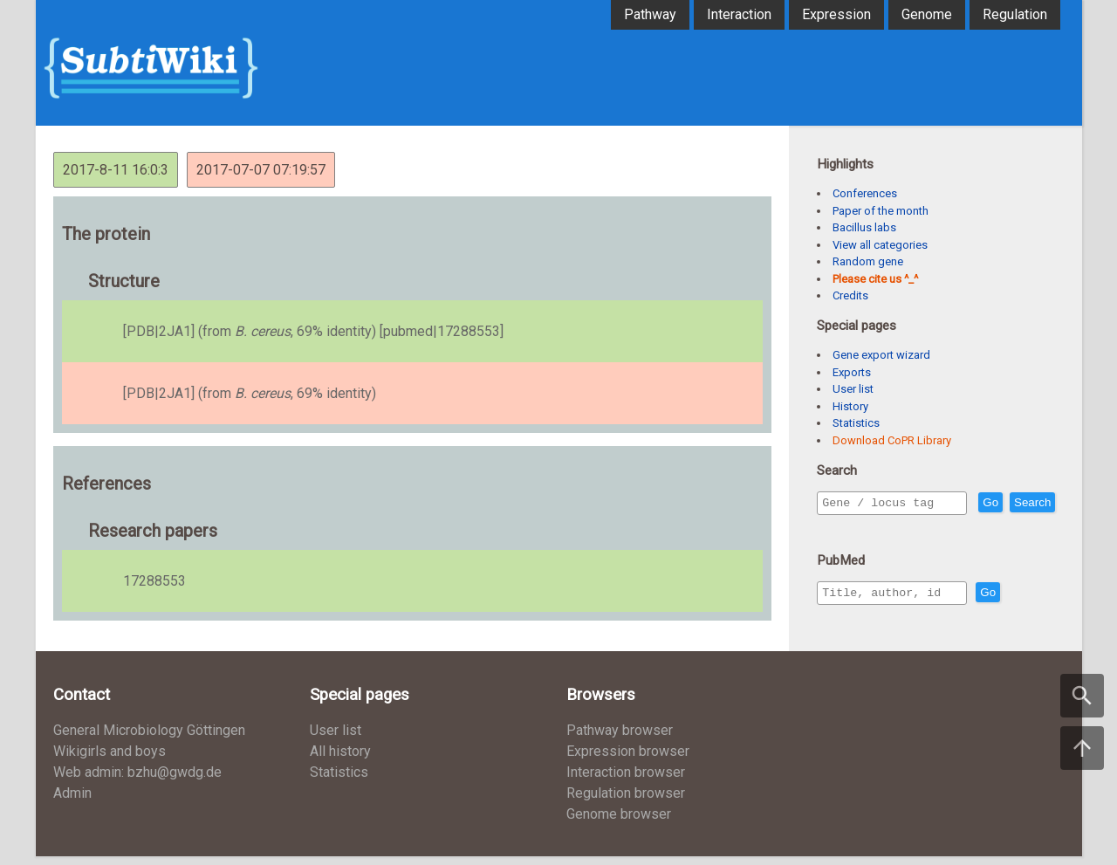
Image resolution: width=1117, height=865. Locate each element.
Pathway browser (619, 739)
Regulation (1015, 14)
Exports (852, 372)
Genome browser (618, 822)
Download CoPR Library (892, 440)
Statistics (856, 422)
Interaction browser (625, 780)
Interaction (739, 14)
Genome (926, 14)
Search (844, 527)
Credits (850, 295)
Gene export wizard (881, 354)
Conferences (865, 193)
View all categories (880, 244)
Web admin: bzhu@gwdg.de (137, 780)
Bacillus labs (864, 227)
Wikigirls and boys (109, 760)
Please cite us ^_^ (875, 278)
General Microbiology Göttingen (149, 739)
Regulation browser (625, 801)
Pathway (650, 14)
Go (1028, 503)
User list (853, 388)
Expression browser (627, 760)
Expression (836, 14)
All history (340, 760)
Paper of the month (881, 210)
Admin (72, 801)
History (850, 406)
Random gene (868, 261)
